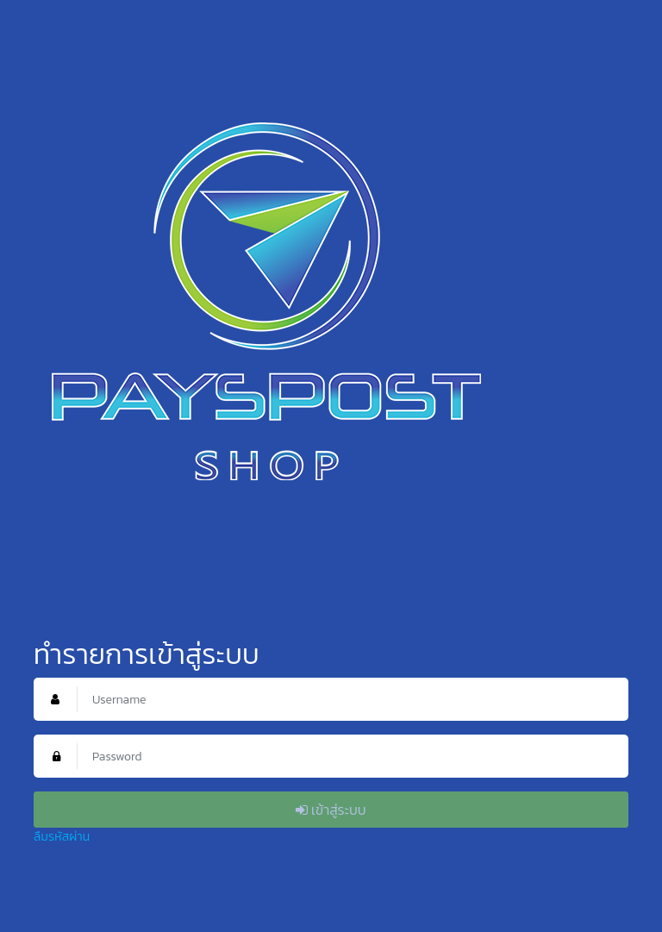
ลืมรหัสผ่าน (62, 837)
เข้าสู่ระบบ (330, 809)
